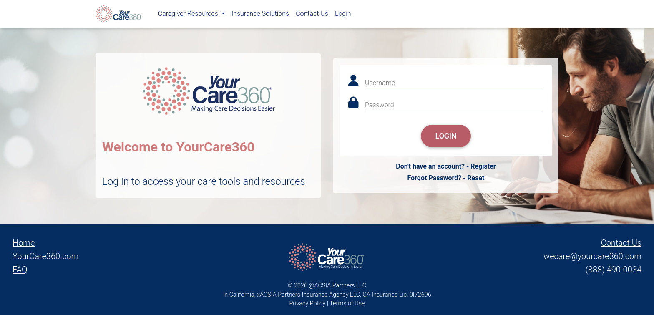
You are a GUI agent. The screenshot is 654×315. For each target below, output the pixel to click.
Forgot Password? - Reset (445, 178)
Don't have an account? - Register (446, 166)
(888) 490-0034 (613, 270)
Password (379, 105)
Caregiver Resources (189, 15)
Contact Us (312, 15)
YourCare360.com (45, 256)
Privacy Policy (307, 303)
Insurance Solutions (260, 15)
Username (380, 83)
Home (24, 243)
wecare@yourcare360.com (592, 256)
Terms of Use (347, 303)
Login (343, 15)
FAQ (20, 270)
